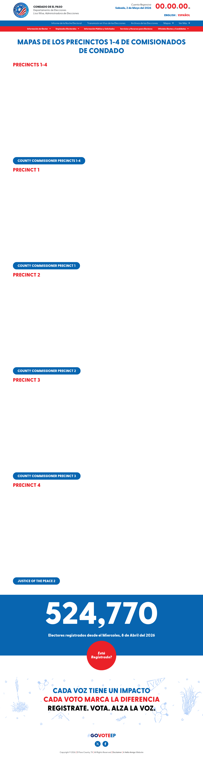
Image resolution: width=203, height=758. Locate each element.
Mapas (167, 23)
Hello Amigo (130, 752)
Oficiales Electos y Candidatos (172, 29)
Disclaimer (117, 752)
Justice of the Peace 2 (36, 581)
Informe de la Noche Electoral (66, 23)
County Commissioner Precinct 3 (47, 476)
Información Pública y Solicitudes (99, 29)
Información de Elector (37, 29)
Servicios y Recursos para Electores (136, 29)
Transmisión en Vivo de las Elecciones (106, 23)
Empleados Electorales (66, 29)
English (169, 15)
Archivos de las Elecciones (144, 23)
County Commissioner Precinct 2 (47, 371)
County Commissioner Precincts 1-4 (49, 161)
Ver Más (183, 23)
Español (184, 15)
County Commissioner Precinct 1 (46, 266)
